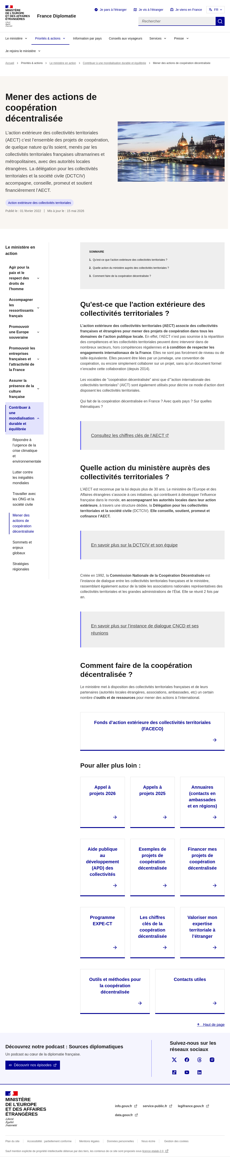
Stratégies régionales (21, 566)
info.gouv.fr (124, 1106)
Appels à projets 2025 (152, 790)
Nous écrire (148, 1141)
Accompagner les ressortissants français (21, 308)
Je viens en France (188, 9)
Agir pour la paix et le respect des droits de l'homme (19, 278)
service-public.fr (155, 1106)
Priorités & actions (47, 38)
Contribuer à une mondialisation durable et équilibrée (114, 63)
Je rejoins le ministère (20, 51)
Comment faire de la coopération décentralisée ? (122, 276)
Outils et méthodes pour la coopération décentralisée (115, 985)
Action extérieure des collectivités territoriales (39, 203)
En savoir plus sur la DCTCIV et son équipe (134, 545)
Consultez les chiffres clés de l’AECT (127, 435)
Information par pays (87, 38)
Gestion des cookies (176, 1141)
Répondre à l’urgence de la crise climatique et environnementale (26, 450)
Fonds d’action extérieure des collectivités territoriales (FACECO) (152, 725)
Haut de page (213, 1025)
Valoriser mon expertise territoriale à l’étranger (202, 927)
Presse (179, 38)
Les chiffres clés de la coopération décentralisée (152, 927)
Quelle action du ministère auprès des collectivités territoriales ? (131, 267)
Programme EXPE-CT (102, 920)
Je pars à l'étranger (113, 9)
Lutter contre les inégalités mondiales (23, 477)
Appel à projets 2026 (102, 790)
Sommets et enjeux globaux (22, 547)
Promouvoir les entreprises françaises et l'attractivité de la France (22, 359)
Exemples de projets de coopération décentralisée (152, 858)
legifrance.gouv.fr (191, 1106)
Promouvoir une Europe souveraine (19, 332)
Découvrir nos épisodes (32, 1065)
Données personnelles (120, 1141)
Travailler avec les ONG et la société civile (24, 499)
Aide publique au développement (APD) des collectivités (102, 862)
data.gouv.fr (124, 1115)
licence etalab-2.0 (153, 1151)
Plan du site (12, 1141)
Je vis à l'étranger (151, 9)
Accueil (9, 63)
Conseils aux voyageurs (125, 38)
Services (155, 38)
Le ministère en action (63, 63)
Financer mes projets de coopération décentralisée (202, 858)
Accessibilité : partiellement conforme (49, 1141)
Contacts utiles (190, 979)
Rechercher (220, 21)
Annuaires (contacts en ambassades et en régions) (202, 796)
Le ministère (13, 38)
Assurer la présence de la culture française (21, 389)
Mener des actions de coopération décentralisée (23, 523)
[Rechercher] (177, 21)
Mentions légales (89, 1141)
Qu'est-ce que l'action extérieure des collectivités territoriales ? (130, 259)
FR (216, 9)
